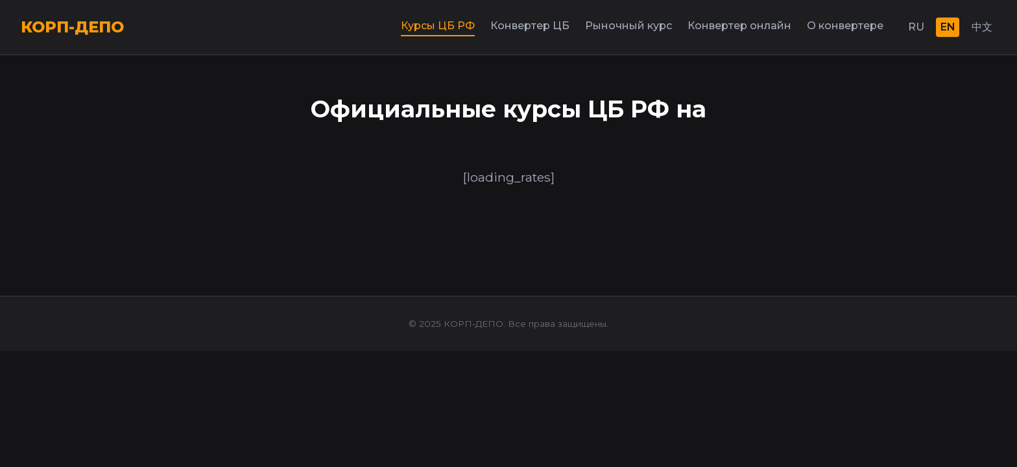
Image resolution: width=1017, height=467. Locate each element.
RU (916, 27)
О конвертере (845, 25)
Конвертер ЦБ (529, 25)
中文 (982, 27)
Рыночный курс (628, 25)
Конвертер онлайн (739, 25)
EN (947, 27)
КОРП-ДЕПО (72, 27)
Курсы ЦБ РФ (438, 25)
